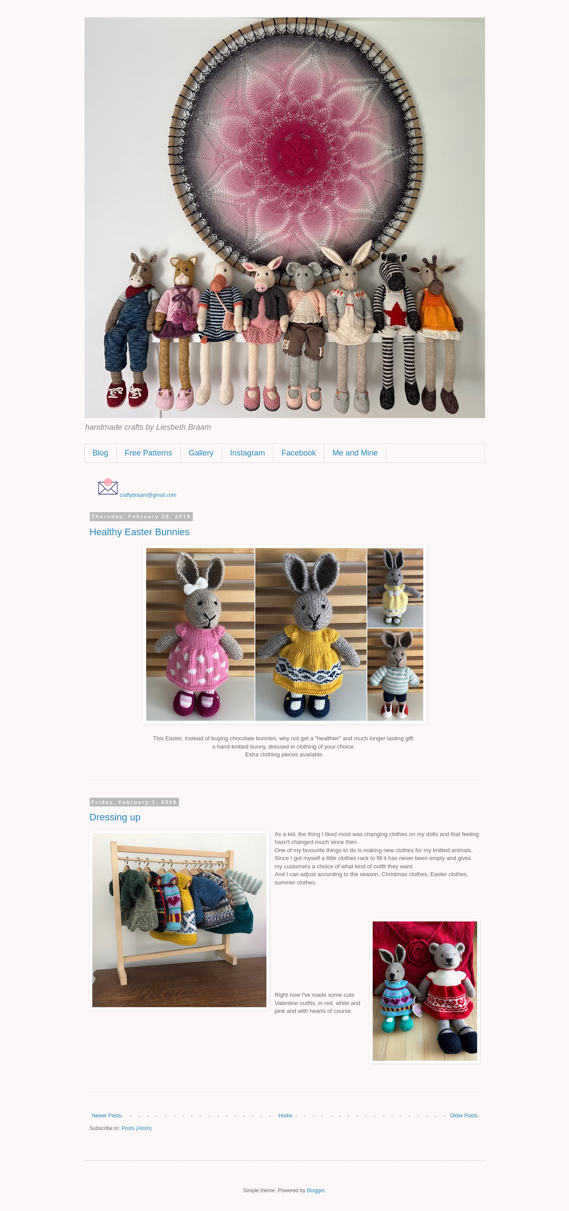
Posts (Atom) (136, 1128)
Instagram (247, 453)
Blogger (316, 1190)
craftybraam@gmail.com (148, 495)
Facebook (299, 453)
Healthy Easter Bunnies (140, 531)
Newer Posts (106, 1116)
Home (286, 1116)
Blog (100, 453)
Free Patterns (148, 453)
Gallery (201, 453)
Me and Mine (355, 453)
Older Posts (464, 1116)
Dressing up (115, 817)
